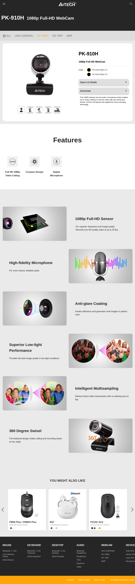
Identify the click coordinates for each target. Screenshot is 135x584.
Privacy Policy (84, 580)
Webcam (106, 545)
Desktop (57, 545)
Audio (80, 545)
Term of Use (99, 580)
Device (130, 545)
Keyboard (34, 545)
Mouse (7, 545)
